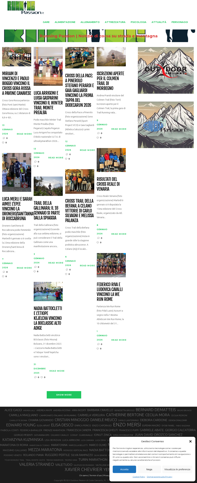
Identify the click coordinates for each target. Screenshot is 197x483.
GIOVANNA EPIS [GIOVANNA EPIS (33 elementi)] (41, 435)
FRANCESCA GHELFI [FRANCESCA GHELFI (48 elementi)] (105, 430)
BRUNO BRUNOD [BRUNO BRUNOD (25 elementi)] (184, 410)
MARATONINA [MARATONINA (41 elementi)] (59, 445)
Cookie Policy (139, 476)
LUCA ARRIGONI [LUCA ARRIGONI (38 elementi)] (71, 440)
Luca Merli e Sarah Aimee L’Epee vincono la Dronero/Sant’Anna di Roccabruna (17, 209)
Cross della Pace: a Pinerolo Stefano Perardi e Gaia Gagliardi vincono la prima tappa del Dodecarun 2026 (79, 90)
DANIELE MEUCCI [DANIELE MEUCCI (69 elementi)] (103, 420)
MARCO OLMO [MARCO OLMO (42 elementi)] (98, 445)
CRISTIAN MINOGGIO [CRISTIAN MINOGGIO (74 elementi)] (72, 420)
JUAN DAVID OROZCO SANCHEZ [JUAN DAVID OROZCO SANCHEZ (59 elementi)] (158, 434)
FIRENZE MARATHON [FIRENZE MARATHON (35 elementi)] (54, 430)
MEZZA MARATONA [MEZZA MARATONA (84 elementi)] (45, 449)
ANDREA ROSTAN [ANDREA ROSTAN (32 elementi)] (61, 410)
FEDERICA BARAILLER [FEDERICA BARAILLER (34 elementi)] (31, 430)
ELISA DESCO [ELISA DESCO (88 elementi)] (62, 425)
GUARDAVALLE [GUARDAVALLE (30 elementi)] (86, 435)
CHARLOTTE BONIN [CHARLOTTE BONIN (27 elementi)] (18, 420)
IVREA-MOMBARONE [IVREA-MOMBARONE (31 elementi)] (123, 435)
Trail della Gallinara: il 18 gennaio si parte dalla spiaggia (47, 210)
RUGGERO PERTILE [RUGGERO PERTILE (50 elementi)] (57, 454)
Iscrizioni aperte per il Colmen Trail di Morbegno (110, 81)
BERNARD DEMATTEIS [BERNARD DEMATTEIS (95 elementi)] (156, 409)
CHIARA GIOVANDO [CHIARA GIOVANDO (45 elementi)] (40, 420)
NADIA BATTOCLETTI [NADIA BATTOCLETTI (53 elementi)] (104, 450)
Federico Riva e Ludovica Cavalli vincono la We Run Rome (109, 292)
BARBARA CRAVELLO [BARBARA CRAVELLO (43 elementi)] (100, 410)
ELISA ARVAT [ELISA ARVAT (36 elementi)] (43, 425)
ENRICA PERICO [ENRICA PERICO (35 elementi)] (83, 425)
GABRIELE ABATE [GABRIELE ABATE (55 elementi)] (152, 430)
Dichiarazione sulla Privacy (159, 476)
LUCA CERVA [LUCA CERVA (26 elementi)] (100, 440)
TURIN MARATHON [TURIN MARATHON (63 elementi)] (92, 459)
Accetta (124, 469)
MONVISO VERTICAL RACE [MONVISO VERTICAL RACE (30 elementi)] (75, 450)
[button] (190, 441)
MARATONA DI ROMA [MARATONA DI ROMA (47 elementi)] (14, 444)
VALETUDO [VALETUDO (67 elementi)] (63, 464)
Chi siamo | (84, 475)
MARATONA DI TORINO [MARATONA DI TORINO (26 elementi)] (39, 445)
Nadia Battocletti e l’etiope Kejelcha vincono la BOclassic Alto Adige (48, 318)
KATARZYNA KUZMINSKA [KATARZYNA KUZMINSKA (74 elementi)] (22, 439)
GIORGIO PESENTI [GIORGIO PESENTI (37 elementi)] (23, 435)
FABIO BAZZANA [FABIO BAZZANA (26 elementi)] (183, 426)
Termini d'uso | (96, 475)
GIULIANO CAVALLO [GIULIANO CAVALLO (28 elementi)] (60, 435)
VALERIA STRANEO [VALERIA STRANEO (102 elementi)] (36, 464)
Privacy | (107, 475)
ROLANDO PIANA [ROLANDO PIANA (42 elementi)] (33, 455)
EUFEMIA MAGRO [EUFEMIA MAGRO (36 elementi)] (151, 425)
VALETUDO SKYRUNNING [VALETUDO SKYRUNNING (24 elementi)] (84, 465)
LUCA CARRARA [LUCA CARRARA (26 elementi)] (87, 440)
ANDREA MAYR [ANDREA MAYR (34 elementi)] (44, 410)
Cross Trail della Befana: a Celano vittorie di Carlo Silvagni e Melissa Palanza (79, 211)
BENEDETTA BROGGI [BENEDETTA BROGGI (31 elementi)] (124, 410)
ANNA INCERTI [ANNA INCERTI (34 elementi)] (79, 410)
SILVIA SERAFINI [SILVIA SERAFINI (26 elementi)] (100, 455)
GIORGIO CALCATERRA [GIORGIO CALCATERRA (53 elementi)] (180, 430)
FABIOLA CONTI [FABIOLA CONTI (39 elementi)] (9, 430)
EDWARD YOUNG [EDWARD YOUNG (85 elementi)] (21, 425)
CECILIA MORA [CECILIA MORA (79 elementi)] (157, 415)
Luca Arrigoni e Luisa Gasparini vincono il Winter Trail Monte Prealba (48, 103)
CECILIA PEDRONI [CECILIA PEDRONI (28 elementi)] (179, 415)
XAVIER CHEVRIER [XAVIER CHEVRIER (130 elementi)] (83, 469)
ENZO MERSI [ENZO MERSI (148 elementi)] (127, 425)
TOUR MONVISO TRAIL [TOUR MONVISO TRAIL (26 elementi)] (14, 460)
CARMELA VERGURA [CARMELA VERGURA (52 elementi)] (91, 415)
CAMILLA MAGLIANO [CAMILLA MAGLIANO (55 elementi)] (23, 415)
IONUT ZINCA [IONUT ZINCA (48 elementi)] (103, 434)
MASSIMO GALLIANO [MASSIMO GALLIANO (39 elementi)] (15, 450)
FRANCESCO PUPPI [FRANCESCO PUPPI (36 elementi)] (129, 430)
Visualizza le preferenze (177, 469)
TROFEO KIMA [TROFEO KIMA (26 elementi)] (71, 460)
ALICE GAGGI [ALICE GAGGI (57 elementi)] (13, 410)
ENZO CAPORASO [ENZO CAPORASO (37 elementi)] (102, 425)
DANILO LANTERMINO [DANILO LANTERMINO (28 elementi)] (128, 420)
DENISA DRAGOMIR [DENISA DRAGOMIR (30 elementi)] (178, 420)
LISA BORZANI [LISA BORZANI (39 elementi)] (53, 440)
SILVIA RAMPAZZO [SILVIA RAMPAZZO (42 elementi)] (82, 455)
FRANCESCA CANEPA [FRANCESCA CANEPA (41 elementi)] (78, 430)
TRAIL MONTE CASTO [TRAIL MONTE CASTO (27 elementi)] (35, 460)
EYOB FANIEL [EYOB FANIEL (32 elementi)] (168, 425)
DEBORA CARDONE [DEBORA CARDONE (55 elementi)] (153, 420)
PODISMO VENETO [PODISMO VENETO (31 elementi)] (13, 455)
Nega (149, 469)
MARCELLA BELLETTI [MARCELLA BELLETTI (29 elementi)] (78, 445)
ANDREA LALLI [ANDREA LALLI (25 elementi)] (29, 410)
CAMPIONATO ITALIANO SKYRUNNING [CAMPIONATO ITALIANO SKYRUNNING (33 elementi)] (57, 415)
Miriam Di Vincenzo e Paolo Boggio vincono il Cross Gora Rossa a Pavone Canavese (16, 83)
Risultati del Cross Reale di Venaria (108, 184)
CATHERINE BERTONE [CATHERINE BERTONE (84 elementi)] (125, 415)
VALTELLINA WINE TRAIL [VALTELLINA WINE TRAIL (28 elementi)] (106, 465)
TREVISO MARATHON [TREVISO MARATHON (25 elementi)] (54, 460)
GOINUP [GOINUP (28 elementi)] (74, 435)
